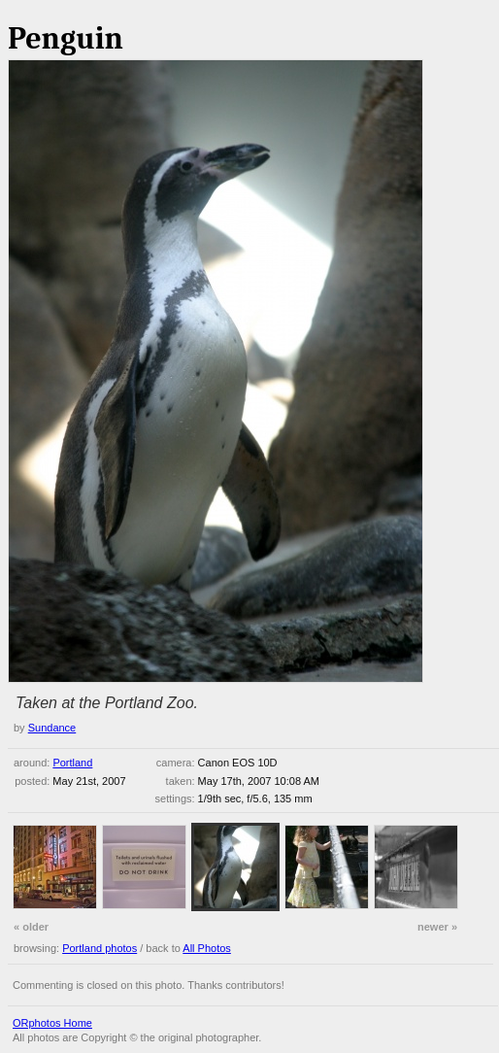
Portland (72, 762)
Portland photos (99, 948)
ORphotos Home (52, 1023)
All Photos (207, 948)
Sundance (52, 727)
